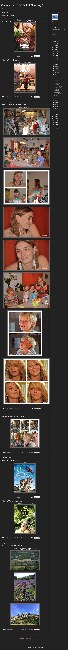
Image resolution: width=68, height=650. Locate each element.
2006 (54, 130)
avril (56, 106)
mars (56, 108)
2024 (54, 47)
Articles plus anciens (42, 635)
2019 (54, 57)
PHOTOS (54, 34)
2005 (54, 131)
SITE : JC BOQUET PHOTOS (58, 29)
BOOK (53, 31)
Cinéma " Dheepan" (9, 15)
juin (55, 102)
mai (55, 104)
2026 (54, 43)
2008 (54, 126)
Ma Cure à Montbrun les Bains (12, 546)
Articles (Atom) (28, 638)
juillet (56, 100)
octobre (56, 70)
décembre (57, 66)
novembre (57, 68)
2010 (54, 122)
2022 (54, 51)
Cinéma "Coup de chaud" (11, 60)
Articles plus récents (7, 635)
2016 (54, 62)
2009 (54, 124)
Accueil (24, 635)
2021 (54, 53)
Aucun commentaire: (25, 56)
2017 (54, 61)
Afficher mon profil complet (58, 23)
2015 (54, 64)
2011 (54, 120)
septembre (57, 72)
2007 (54, 128)
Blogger (40, 647)
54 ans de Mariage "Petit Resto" (13, 417)
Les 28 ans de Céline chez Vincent (14, 105)
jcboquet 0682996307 (58, 21)
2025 (54, 45)
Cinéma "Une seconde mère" (12, 501)
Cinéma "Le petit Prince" (10, 460)
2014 (54, 114)
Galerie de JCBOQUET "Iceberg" (22, 5)
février (56, 110)
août (56, 74)
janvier (56, 112)
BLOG (53, 36)
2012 (54, 118)
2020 (54, 55)
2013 (54, 116)
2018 (54, 59)
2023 (54, 49)
